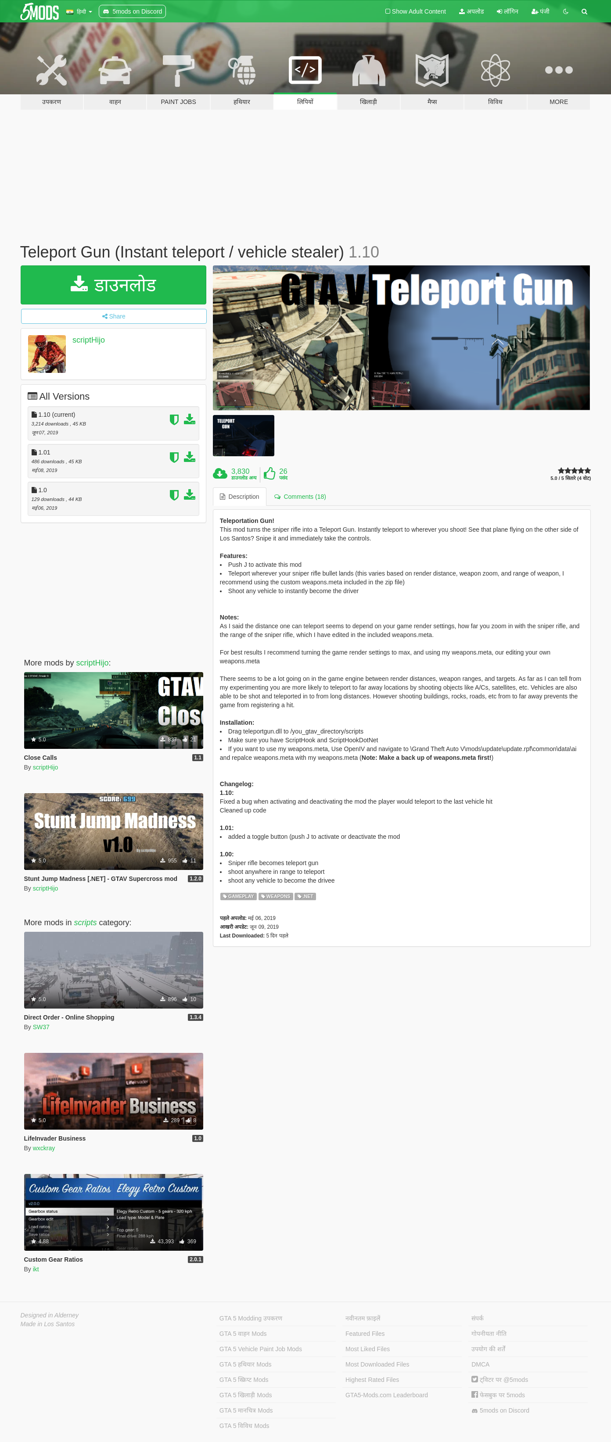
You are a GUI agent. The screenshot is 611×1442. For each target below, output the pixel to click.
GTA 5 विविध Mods (244, 1425)
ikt (36, 1269)
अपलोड (471, 11)
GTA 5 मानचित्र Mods (246, 1410)
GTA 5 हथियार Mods (245, 1364)
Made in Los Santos (48, 1323)
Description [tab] (239, 496)
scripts (85, 922)
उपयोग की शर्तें (488, 1349)
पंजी (541, 11)
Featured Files (365, 1333)
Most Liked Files (367, 1349)
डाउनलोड (113, 285)
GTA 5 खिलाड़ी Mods (245, 1395)
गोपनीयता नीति (489, 1333)
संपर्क (477, 1318)
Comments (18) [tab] (300, 496)
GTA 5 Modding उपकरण (250, 1318)
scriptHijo (88, 340)
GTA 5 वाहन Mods (243, 1333)
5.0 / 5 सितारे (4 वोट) (570, 478)
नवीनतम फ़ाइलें (362, 1318)
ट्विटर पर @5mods (499, 1380)
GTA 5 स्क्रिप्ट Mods (244, 1379)
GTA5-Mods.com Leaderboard (386, 1395)
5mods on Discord (500, 1410)
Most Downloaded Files (377, 1364)
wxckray (44, 1148)
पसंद (283, 477)
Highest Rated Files (372, 1379)
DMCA (480, 1364)
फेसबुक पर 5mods (498, 1395)
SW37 (41, 1027)
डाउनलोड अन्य (243, 477)
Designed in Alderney (50, 1315)
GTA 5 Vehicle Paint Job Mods (260, 1349)
